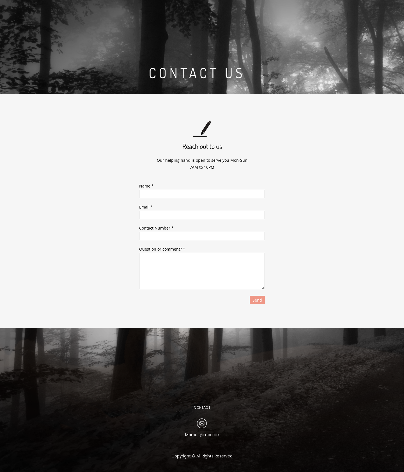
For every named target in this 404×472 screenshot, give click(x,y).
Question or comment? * (162, 249)
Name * (146, 186)
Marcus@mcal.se (202, 435)
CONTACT (202, 407)
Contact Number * (156, 228)
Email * (146, 207)
